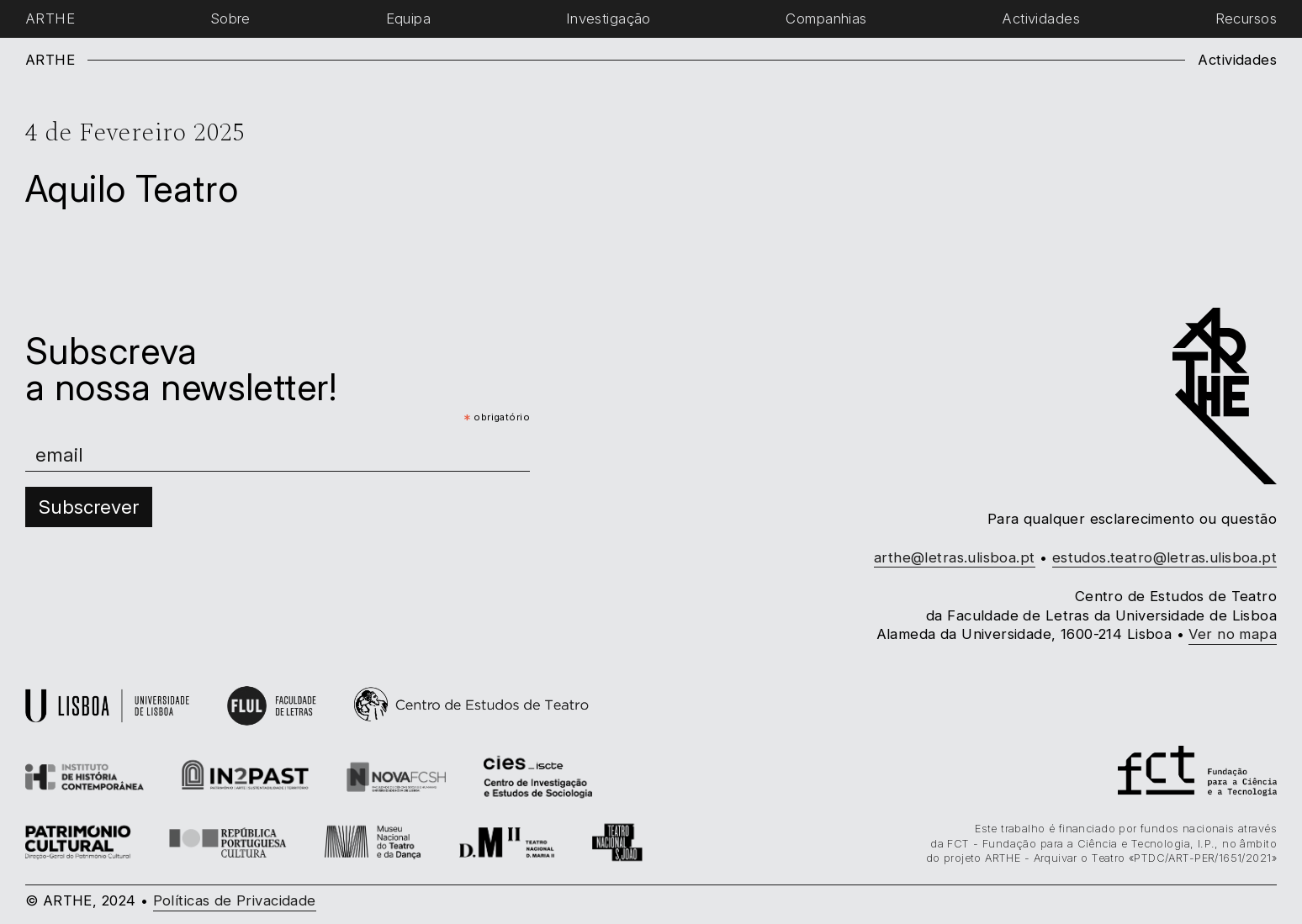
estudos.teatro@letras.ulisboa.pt (1164, 557)
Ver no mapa (1232, 634)
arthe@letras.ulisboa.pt (954, 557)
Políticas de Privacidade (234, 900)
